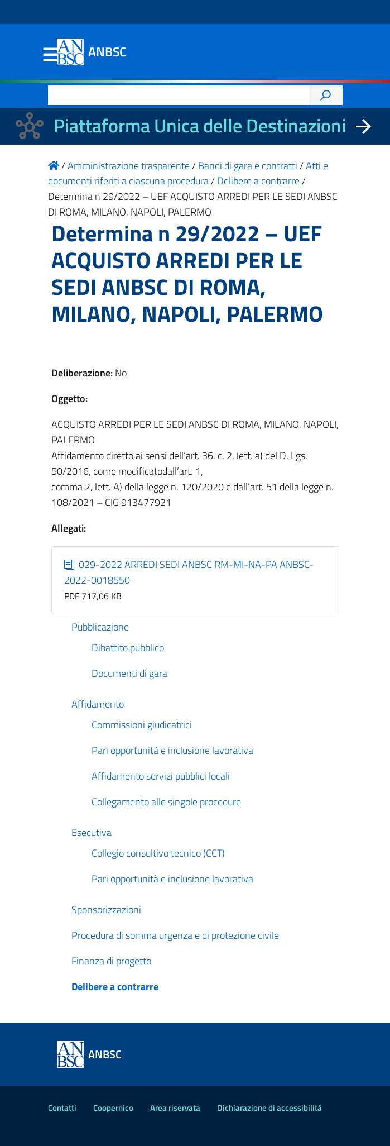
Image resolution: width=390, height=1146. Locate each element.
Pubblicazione (100, 626)
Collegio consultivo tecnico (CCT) (158, 853)
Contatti (62, 1107)
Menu (50, 55)
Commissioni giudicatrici (142, 724)
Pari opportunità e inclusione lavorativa (172, 750)
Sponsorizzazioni (106, 909)
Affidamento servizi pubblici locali (161, 776)
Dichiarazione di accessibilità (269, 1107)
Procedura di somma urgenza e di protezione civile (175, 935)
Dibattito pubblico (128, 647)
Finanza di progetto (111, 960)
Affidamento (97, 704)
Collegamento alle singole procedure (166, 801)
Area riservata (175, 1107)
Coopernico (113, 1107)
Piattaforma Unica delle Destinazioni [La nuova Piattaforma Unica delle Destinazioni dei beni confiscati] (200, 125)
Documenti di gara (129, 673)
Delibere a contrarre (114, 986)
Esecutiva (91, 832)
